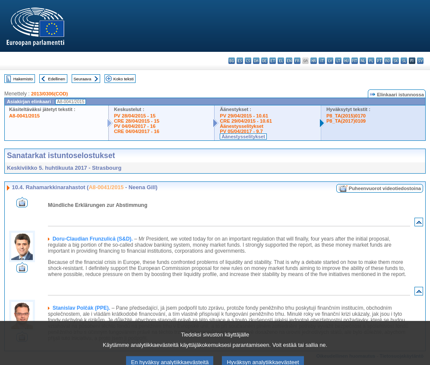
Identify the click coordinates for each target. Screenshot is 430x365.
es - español (240, 60)
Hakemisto (23, 78)
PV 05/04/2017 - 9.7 (241, 131)
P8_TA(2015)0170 (346, 115)
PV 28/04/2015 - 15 (134, 115)
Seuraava (82, 78)
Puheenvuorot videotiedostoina (385, 188)
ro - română (387, 60)
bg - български (231, 60)
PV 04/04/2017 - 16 (134, 126)
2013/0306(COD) (49, 93)
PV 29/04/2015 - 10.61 (244, 115)
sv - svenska (420, 60)
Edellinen (56, 78)
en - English (289, 60)
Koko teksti (124, 78)
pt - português (379, 60)
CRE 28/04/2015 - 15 (136, 121)
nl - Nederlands (363, 60)
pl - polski (371, 60)
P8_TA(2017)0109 (346, 121)
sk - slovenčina (395, 60)
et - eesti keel (272, 60)
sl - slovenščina (404, 60)
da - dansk (256, 60)
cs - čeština (248, 60)
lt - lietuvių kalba (338, 60)
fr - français (297, 60)
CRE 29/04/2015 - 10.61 (246, 121)
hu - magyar (346, 60)
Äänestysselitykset (241, 126)
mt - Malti (354, 60)
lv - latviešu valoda (330, 60)
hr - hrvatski (313, 60)
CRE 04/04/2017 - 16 (136, 131)
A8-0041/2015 (24, 115)
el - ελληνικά (281, 60)
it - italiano (322, 60)
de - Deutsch (264, 60)
